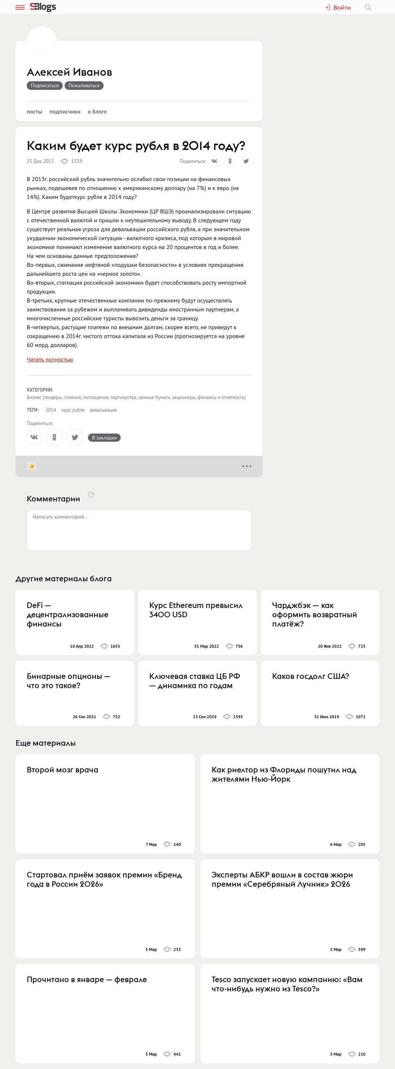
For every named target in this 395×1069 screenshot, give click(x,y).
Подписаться (45, 85)
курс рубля (73, 410)
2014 (51, 410)
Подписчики (65, 111)
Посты (34, 111)
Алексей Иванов (69, 72)
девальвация (103, 410)
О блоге (97, 111)
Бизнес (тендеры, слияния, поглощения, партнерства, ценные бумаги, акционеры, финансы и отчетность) (136, 397)
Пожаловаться (84, 85)
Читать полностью (50, 359)
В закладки (104, 437)
